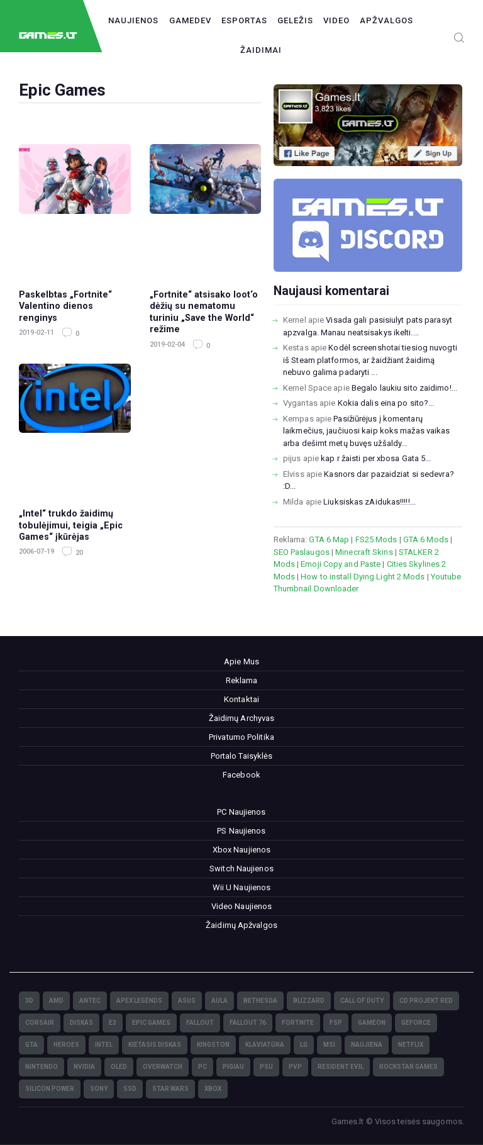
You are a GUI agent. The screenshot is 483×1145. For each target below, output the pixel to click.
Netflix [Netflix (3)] (410, 1044)
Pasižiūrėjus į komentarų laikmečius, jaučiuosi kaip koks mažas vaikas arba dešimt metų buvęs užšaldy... (366, 431)
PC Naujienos (241, 812)
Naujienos (133, 20)
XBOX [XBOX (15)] (212, 1088)
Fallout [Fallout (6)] (200, 1022)
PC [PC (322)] (202, 1066)
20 (78, 553)
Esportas (244, 20)
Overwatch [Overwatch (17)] (162, 1066)
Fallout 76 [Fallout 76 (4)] (248, 1022)
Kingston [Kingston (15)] (213, 1044)
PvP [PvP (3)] (295, 1066)
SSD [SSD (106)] (129, 1088)
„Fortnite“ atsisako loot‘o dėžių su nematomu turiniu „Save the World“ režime (204, 312)
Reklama (242, 680)
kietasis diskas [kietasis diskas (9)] (154, 1044)
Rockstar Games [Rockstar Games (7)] (408, 1066)
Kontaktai (241, 699)
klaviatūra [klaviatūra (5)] (264, 1044)
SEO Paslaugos (302, 552)
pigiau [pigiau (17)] (233, 1066)
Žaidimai (261, 50)
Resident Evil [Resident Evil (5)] (341, 1066)
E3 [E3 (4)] (112, 1022)
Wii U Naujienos (242, 887)
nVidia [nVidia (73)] (84, 1066)
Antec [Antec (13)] (90, 1000)
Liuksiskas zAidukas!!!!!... (369, 501)
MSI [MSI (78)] (329, 1044)
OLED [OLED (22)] (119, 1066)
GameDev (190, 20)
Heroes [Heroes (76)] (66, 1044)
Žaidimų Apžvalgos (241, 925)
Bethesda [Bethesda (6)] (260, 1000)
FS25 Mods (376, 539)
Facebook (241, 774)
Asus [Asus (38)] (187, 1000)
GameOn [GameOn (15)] (372, 1022)
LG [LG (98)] (304, 1044)
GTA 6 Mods (425, 539)
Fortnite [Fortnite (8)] (298, 1022)
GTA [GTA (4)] (31, 1044)
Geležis (295, 20)
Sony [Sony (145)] (99, 1088)
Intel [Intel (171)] (104, 1044)
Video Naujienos (241, 906)
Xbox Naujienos (241, 849)
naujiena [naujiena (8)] (366, 1044)
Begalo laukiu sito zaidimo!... (404, 388)
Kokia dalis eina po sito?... (386, 403)
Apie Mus (241, 661)
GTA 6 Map (329, 539)
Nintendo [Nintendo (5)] (41, 1066)
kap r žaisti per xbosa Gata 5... (376, 458)
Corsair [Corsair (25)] (39, 1022)
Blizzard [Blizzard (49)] (309, 1000)
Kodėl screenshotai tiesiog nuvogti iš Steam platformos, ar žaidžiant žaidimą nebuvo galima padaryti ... (370, 360)
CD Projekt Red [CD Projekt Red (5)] (426, 1000)
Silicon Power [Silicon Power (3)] (49, 1088)
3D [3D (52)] (29, 1000)
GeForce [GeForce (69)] (416, 1022)
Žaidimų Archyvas (242, 718)
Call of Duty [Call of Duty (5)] (362, 1000)
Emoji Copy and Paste (340, 564)
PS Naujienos (241, 830)
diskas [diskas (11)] (81, 1022)
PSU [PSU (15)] (266, 1066)
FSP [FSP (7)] (336, 1022)
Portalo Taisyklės (242, 756)
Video (336, 20)
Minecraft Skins (364, 552)
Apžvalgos (386, 20)
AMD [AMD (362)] (56, 1000)
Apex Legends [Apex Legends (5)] (139, 1000)
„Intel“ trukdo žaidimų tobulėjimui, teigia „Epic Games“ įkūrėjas (71, 525)
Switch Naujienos (241, 868)
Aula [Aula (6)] (219, 1000)
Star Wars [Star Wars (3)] (170, 1088)
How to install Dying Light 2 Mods (363, 576)
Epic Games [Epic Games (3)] (151, 1022)
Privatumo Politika (241, 737)
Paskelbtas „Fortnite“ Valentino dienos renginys (65, 306)
